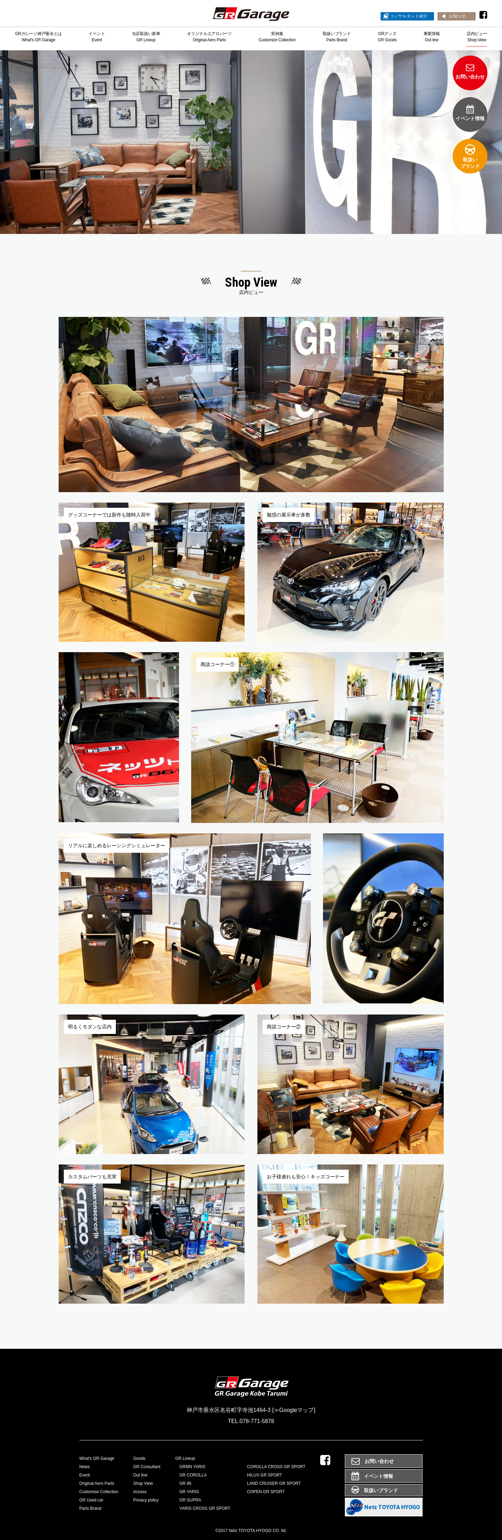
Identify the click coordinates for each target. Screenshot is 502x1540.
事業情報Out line (432, 36)
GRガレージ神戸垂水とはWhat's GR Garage (38, 36)
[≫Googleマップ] (293, 1410)
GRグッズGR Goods (387, 36)
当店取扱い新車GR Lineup (146, 36)
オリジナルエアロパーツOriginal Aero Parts (209, 36)
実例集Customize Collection (277, 36)
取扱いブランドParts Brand (337, 36)
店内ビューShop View (477, 36)
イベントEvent (96, 36)
